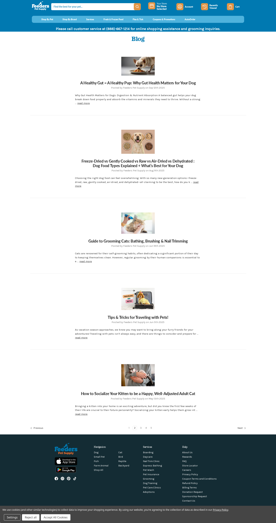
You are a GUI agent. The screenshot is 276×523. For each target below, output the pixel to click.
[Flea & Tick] (134, 19)
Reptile (122, 461)
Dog (96, 452)
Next (241, 428)
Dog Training (150, 483)
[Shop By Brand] (66, 19)
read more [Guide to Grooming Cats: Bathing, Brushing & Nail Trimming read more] (85, 261)
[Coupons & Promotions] (160, 19)
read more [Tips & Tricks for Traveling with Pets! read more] (81, 337)
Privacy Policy (190, 474)
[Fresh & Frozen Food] (110, 19)
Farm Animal (101, 465)
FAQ (184, 461)
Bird (120, 456)
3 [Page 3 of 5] (141, 427)
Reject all (31, 517)
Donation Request (192, 491)
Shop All (98, 470)
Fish (96, 461)
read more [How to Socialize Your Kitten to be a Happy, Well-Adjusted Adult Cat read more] (81, 414)
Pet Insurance (151, 474)
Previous (36, 428)
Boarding (148, 452)
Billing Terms (189, 487)
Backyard (123, 465)
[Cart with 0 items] (235, 6)
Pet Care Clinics (152, 487)
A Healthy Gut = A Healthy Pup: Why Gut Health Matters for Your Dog (138, 83)
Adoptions (149, 491)
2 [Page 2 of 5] (135, 427)
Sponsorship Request (194, 496)
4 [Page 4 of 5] (146, 427)
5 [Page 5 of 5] (151, 427)
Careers (186, 470)
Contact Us (188, 500)
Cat (120, 452)
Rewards (187, 456)
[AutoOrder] (186, 19)
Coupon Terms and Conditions (199, 478)
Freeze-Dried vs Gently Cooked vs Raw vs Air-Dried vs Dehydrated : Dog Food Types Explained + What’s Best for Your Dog (137, 163)
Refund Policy (190, 483)
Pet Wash (148, 470)
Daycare (147, 456)
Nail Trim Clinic (151, 461)
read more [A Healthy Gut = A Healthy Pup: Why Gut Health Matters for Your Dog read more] (83, 103)
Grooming (148, 478)
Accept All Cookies (56, 517)
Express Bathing (152, 465)
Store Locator (190, 465)
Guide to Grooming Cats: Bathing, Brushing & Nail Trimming (138, 241)
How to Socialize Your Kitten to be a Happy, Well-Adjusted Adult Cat (138, 393)
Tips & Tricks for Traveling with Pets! (138, 317)
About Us (187, 452)
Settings (12, 517)
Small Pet (99, 456)
